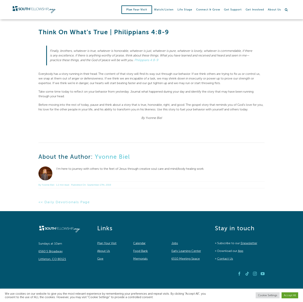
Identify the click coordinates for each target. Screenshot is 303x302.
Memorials (140, 258)
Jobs (174, 243)
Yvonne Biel (112, 156)
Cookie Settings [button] (267, 295)
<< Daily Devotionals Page (64, 202)
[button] (286, 9)
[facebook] (239, 274)
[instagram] (255, 274)
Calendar (139, 243)
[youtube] (263, 274)
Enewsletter (249, 243)
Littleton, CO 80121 (52, 259)
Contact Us (225, 258)
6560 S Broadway (50, 251)
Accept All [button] (290, 295)
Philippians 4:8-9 (146, 60)
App (240, 251)
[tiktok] (247, 274)
